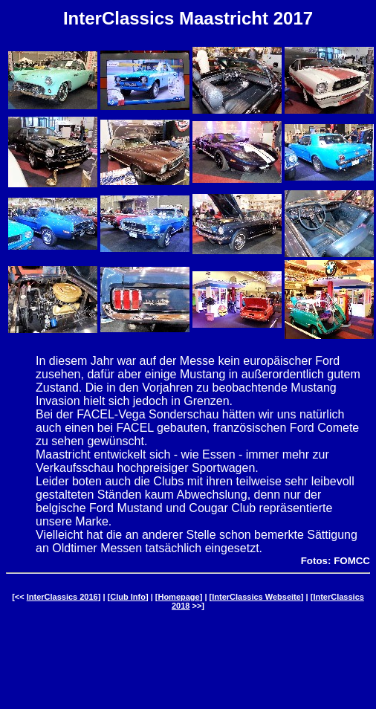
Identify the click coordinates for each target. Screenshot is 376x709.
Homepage (178, 596)
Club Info (128, 596)
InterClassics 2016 (62, 596)
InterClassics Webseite (256, 596)
